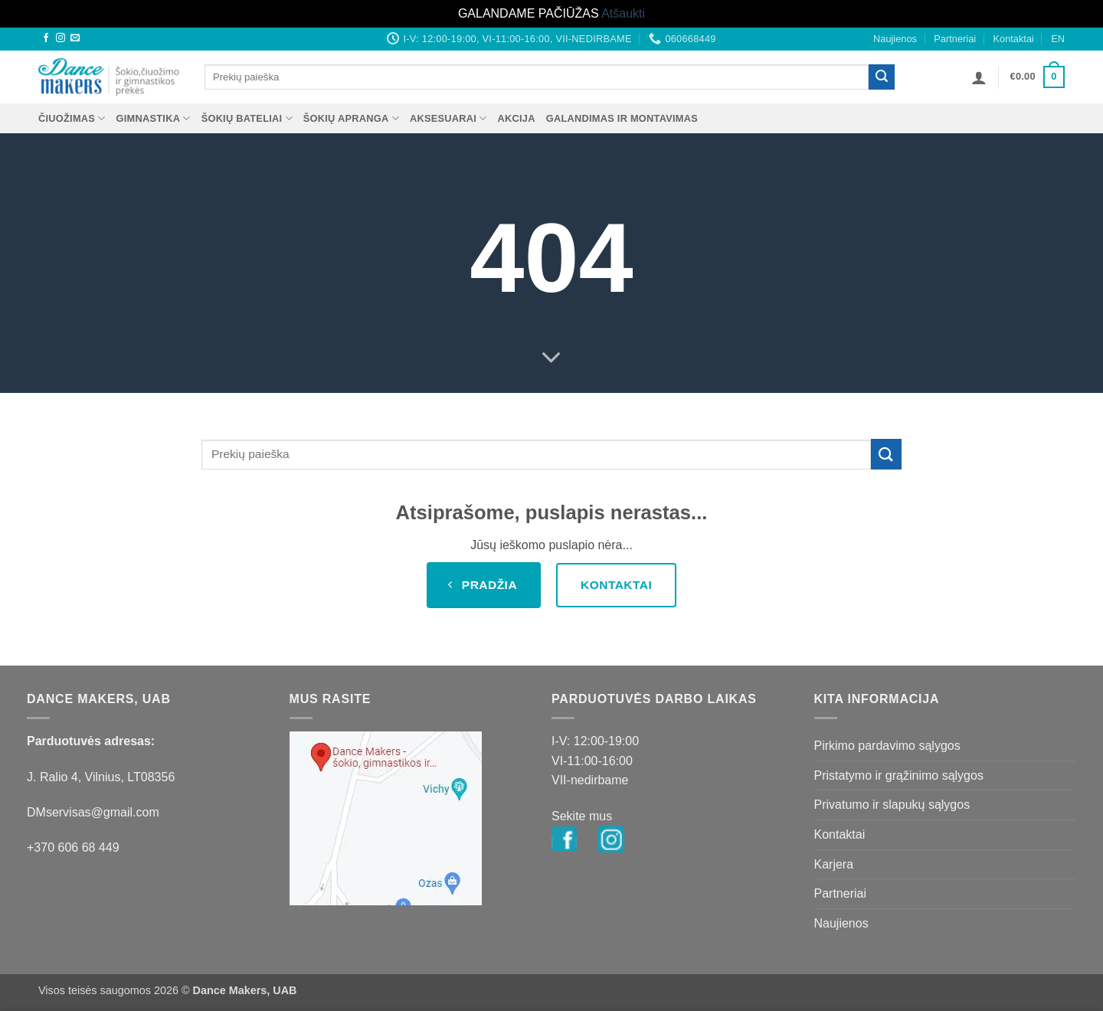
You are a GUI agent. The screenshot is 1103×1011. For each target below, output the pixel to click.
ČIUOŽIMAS (72, 118)
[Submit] (882, 77)
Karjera (834, 864)
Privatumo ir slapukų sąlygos (892, 804)
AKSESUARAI (448, 118)
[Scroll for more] (551, 358)
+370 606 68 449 (73, 847)
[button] (979, 77)
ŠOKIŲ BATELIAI (247, 118)
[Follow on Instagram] (60, 38)
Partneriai (955, 38)
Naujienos (895, 38)
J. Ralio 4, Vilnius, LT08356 (101, 777)
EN (1058, 38)
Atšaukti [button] (623, 13)
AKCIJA (516, 118)
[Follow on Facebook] (46, 38)
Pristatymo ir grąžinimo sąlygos (899, 775)
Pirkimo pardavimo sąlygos (887, 745)
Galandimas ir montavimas (622, 118)
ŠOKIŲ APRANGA (351, 118)
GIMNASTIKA (153, 118)
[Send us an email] (75, 38)
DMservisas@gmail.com (93, 812)
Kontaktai (1013, 38)
